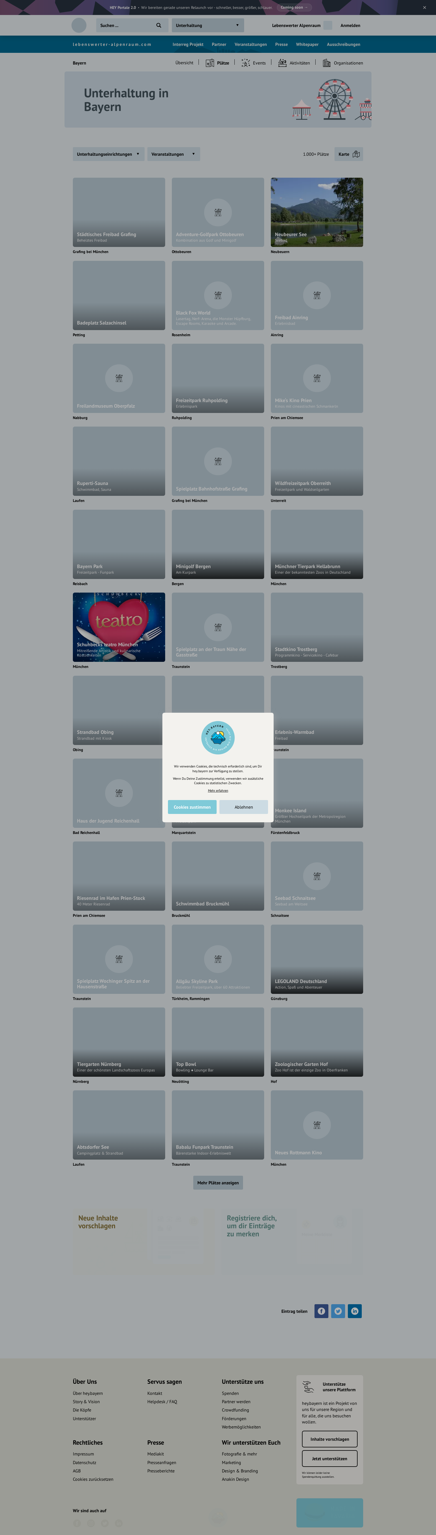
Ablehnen (244, 807)
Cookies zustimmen (192, 807)
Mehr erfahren (218, 790)
